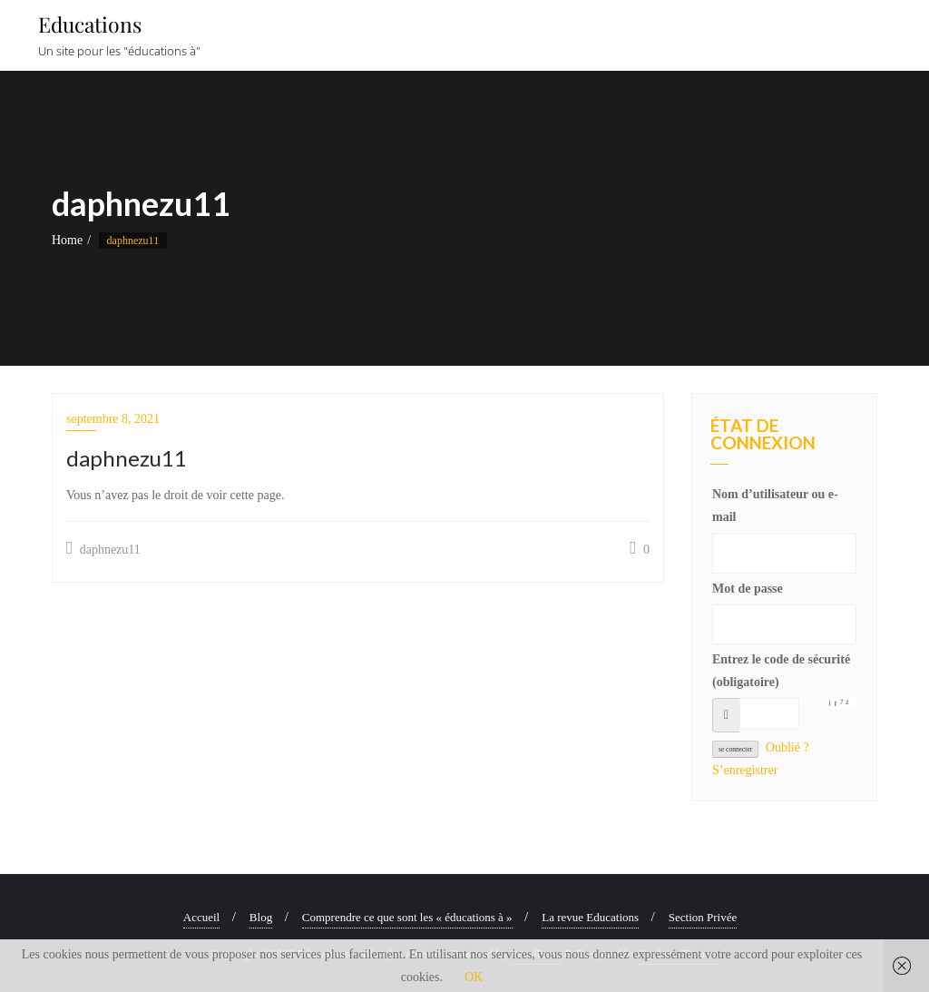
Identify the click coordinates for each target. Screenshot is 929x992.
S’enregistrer (744, 770)
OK (473, 977)
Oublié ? (787, 747)
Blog (260, 917)
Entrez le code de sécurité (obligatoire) (781, 671)
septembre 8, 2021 (113, 419)
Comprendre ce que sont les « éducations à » (407, 917)
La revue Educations (590, 917)
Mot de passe (747, 588)
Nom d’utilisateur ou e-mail (775, 505)
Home (67, 240)
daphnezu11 (103, 548)
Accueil (201, 917)
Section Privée (703, 917)
